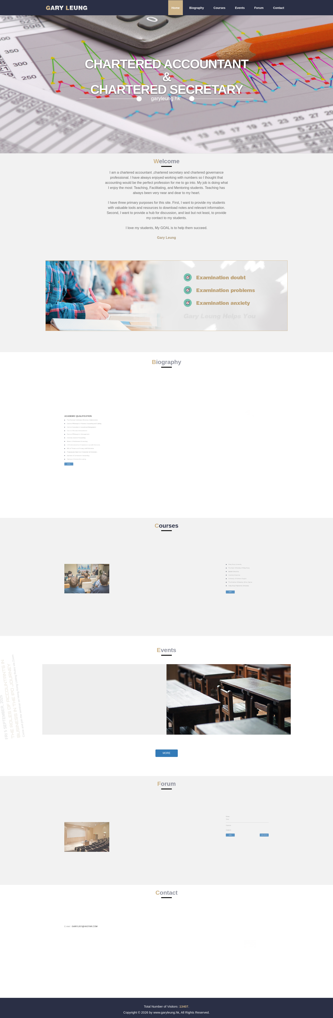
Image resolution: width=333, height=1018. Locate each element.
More (74, 447)
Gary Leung (166, 237)
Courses (219, 8)
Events (240, 8)
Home (175, 8)
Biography (196, 8)
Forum (259, 8)
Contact (278, 8)
